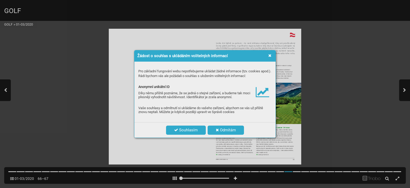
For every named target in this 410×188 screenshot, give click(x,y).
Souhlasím (186, 130)
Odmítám (226, 130)
